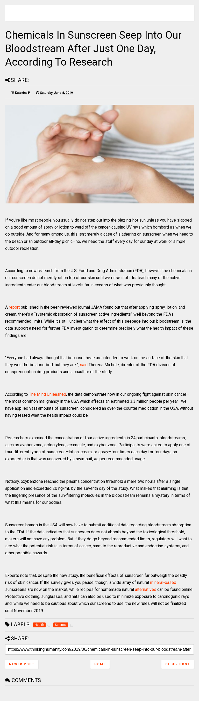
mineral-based (163, 582)
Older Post (177, 664)
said (84, 364)
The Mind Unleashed (47, 394)
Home (100, 664)
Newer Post (21, 664)
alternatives (145, 589)
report (14, 307)
